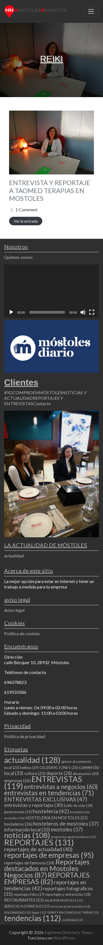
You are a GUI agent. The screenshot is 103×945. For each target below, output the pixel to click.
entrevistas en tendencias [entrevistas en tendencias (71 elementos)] (49, 793)
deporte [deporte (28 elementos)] (59, 773)
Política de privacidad (24, 736)
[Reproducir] (11, 312)
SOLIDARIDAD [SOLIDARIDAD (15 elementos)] (17, 912)
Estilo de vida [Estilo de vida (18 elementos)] (78, 805)
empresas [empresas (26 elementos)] (17, 780)
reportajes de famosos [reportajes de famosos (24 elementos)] (29, 862)
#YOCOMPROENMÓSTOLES (33, 392)
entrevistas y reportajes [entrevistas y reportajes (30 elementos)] (33, 805)
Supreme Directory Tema (68, 932)
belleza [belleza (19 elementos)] (29, 767)
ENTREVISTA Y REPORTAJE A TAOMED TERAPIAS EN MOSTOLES (49, 190)
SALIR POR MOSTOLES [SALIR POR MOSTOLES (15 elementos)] (63, 900)
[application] (51, 291)
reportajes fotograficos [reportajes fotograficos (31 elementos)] (48, 891)
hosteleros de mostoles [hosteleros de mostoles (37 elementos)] (66, 823)
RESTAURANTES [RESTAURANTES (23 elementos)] (24, 899)
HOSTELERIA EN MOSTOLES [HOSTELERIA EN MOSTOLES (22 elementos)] (57, 817)
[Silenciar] (83, 312)
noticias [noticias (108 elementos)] (27, 835)
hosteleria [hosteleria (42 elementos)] (51, 811)
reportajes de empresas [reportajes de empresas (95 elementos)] (49, 855)
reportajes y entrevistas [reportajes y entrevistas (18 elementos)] (68, 894)
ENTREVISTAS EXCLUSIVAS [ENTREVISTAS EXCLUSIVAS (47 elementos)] (45, 799)
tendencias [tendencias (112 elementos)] (32, 918)
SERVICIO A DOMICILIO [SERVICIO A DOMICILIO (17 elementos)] (26, 906)
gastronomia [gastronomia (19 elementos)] (18, 812)
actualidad (14, 555)
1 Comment (26, 209)
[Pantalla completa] (91, 312)
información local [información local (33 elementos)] (27, 829)
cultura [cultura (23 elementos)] (34, 773)
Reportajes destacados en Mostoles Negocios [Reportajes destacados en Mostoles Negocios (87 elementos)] (47, 868)
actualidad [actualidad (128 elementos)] (32, 760)
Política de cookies (22, 633)
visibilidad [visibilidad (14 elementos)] (72, 920)
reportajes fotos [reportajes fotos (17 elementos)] (28, 894)
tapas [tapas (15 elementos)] (39, 912)
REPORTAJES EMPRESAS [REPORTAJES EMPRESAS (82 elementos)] (47, 878)
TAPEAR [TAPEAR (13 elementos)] (90, 912)
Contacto (42, 403)
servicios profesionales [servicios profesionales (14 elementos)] (70, 906)
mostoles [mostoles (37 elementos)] (67, 829)
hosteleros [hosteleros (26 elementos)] (18, 823)
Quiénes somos (18, 257)
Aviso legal (14, 610)
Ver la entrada (26, 221)
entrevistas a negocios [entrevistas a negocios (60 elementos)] (61, 786)
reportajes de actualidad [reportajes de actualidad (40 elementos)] (38, 849)
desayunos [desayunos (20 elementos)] (86, 773)
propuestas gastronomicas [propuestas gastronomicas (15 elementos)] (73, 837)
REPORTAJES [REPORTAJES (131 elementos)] (39, 842)
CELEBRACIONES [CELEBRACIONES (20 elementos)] (59, 767)
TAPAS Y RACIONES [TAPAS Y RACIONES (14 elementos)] (64, 912)
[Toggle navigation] (91, 11)
